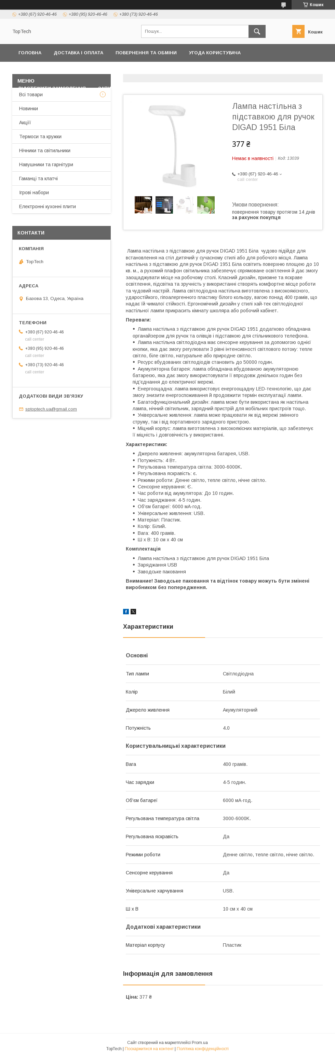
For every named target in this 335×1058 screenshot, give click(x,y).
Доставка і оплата (78, 52)
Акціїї (25, 122)
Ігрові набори (34, 192)
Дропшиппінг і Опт (239, 70)
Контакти (119, 70)
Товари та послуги (169, 70)
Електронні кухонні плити (47, 206)
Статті (178, 88)
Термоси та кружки (40, 136)
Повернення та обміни (146, 52)
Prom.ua (200, 1042)
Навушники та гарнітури (46, 164)
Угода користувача (215, 52)
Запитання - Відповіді (127, 88)
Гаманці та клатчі (38, 178)
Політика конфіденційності (56, 70)
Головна (29, 52)
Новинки (28, 108)
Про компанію (296, 70)
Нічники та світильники (44, 150)
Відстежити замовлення (52, 88)
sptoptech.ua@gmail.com (51, 409)
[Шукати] (257, 31)
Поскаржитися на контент (149, 1048)
